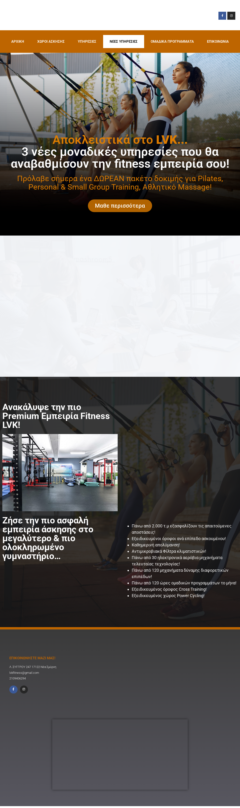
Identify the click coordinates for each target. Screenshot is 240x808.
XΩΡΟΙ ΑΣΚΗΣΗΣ (51, 41)
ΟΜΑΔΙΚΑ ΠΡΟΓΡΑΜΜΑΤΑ (172, 41)
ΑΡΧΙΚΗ (17, 41)
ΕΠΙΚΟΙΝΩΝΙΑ (218, 41)
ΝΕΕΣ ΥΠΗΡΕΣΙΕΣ (124, 41)
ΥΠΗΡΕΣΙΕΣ (87, 41)
